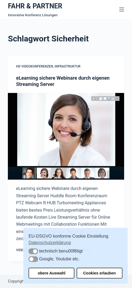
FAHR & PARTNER (35, 6)
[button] (33, 251)
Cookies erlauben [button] (99, 273)
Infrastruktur (67, 67)
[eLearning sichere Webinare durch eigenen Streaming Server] (66, 136)
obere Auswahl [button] (51, 273)
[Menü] (121, 9)
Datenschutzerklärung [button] (50, 242)
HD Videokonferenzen (34, 67)
